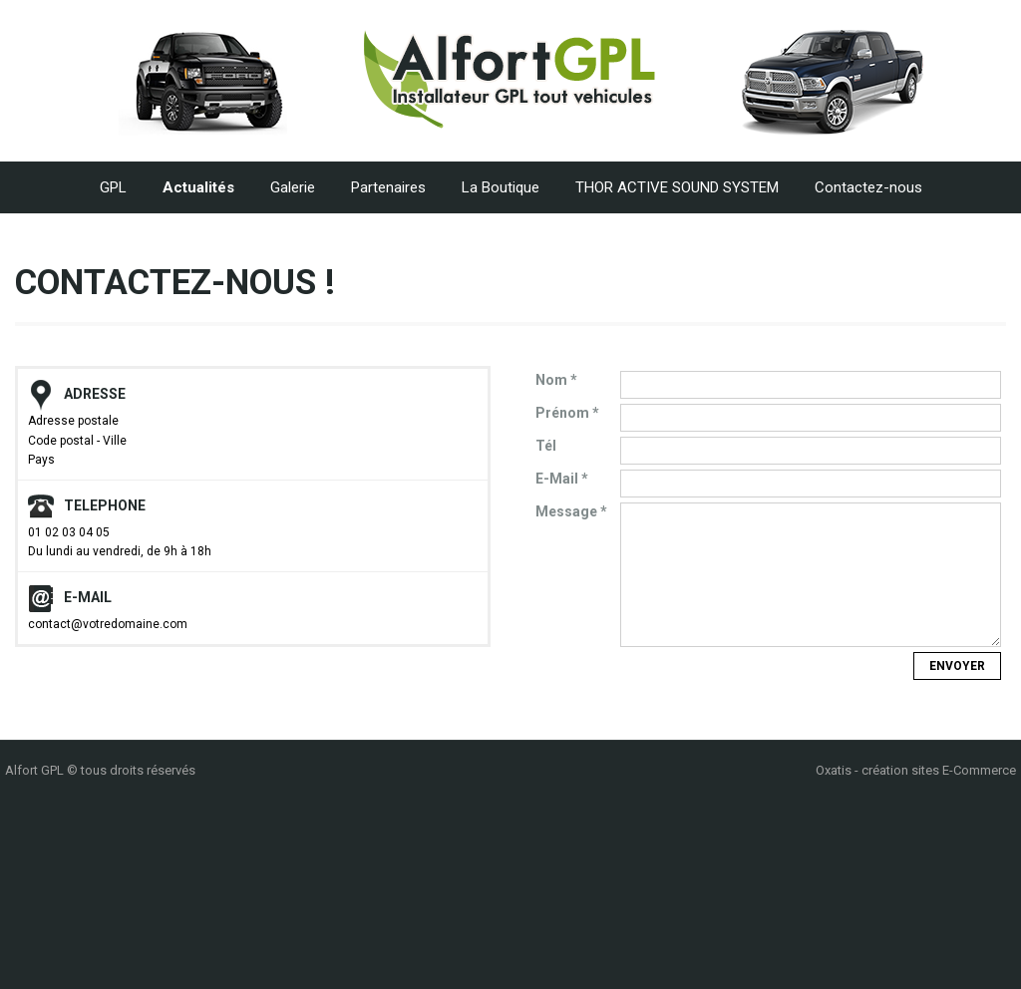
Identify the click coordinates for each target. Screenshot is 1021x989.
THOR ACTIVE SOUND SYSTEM (677, 187)
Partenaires (388, 187)
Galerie (292, 187)
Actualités (198, 187)
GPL (113, 187)
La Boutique (500, 187)
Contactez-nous (868, 187)
